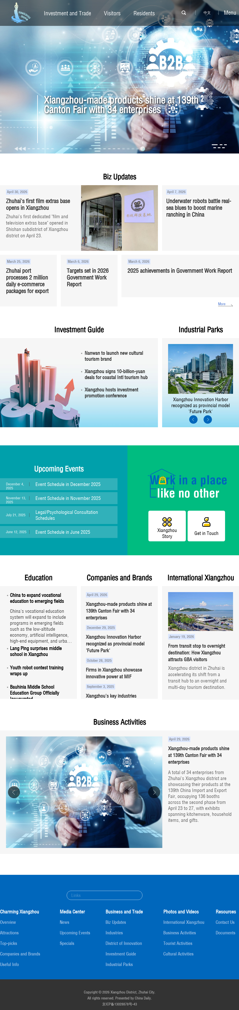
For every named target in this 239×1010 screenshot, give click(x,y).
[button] (215, 144)
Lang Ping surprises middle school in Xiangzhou (36, 651)
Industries (114, 933)
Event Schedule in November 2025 (68, 498)
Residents (144, 13)
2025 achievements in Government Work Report (179, 270)
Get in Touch (206, 533)
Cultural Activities (178, 954)
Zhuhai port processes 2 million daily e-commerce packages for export (27, 280)
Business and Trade (124, 912)
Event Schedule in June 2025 (62, 532)
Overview (8, 922)
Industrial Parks (200, 329)
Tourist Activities (177, 943)
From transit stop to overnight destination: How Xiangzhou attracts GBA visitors (196, 652)
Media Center (72, 912)
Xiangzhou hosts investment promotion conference (111, 393)
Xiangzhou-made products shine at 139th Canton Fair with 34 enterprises (121, 104)
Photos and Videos (181, 912)
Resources (226, 912)
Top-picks (8, 943)
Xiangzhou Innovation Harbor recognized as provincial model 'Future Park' (200, 405)
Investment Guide (79, 329)
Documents (225, 933)
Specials (67, 943)
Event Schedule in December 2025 (68, 484)
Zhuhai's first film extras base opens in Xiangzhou (38, 204)
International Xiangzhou (200, 577)
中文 (207, 13)
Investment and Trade (67, 13)
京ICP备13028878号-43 (119, 1004)
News (64, 922)
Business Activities (119, 722)
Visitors (112, 13)
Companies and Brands (119, 577)
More (221, 304)
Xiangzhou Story (167, 533)
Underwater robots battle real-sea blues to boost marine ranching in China (198, 208)
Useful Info (9, 964)
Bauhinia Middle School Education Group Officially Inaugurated (34, 693)
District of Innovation (124, 943)
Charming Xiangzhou (19, 912)
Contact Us (225, 922)
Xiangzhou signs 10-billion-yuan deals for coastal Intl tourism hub (116, 374)
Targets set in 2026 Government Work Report (88, 277)
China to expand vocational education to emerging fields (37, 598)
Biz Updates (119, 176)
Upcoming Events (59, 468)
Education (38, 577)
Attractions (9, 933)
